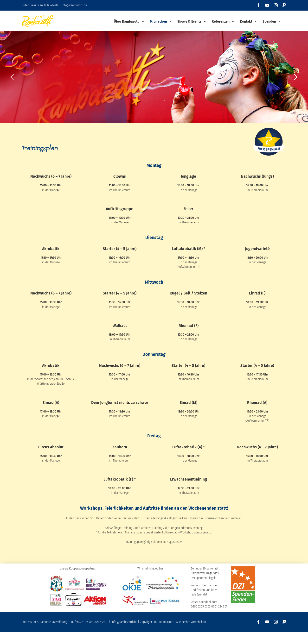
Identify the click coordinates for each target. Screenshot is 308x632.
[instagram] (276, 622)
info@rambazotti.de (74, 5)
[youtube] (267, 622)
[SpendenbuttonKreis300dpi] (268, 127)
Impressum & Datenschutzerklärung (44, 622)
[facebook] (258, 622)
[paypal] (284, 622)
